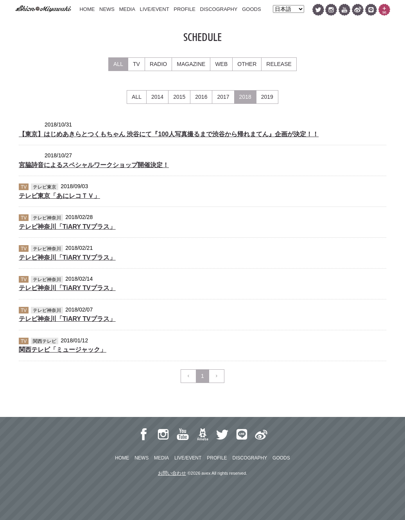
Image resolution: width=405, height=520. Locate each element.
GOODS (251, 9)
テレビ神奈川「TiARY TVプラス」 (67, 226)
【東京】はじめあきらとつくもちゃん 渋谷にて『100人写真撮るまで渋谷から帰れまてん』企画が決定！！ (169, 134)
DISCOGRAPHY (218, 9)
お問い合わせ (172, 473)
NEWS (107, 9)
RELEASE (279, 64)
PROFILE (184, 9)
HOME (87, 9)
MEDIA (127, 9)
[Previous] (188, 376)
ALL (118, 64)
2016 (201, 97)
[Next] (216, 376)
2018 (245, 97)
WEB (221, 64)
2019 (267, 97)
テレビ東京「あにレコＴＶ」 (59, 195)
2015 (179, 97)
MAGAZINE (191, 64)
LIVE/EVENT (154, 9)
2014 (157, 97)
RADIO (158, 64)
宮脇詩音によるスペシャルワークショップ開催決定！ (94, 165)
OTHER (246, 64)
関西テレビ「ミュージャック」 (62, 349)
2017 (223, 97)
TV (136, 64)
